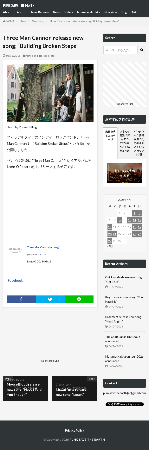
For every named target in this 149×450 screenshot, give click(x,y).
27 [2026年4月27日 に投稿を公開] (110, 241)
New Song (38, 21)
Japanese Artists (88, 12)
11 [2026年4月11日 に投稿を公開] (134, 220)
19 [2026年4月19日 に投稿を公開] (139, 227)
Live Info (21, 12)
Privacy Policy (74, 430)
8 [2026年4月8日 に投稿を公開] (119, 220)
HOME (10, 21)
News (57, 12)
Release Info (47, 55)
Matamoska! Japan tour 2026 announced (124, 359)
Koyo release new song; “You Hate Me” (124, 299)
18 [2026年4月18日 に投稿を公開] (134, 227)
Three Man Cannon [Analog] (43, 247)
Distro (135, 12)
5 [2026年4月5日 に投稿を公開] (139, 213)
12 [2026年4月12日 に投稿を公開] (139, 220)
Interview (110, 12)
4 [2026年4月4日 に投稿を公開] (134, 213)
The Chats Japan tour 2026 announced (122, 339)
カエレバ (41, 254)
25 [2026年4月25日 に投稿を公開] (134, 234)
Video (68, 12)
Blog (124, 12)
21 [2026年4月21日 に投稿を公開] (114, 234)
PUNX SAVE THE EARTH (18, 6)
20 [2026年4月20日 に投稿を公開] (110, 234)
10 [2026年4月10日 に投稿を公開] (129, 220)
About (7, 12)
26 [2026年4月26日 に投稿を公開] (139, 234)
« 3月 (110, 246)
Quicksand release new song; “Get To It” (124, 279)
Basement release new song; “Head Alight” (123, 319)
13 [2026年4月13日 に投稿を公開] (110, 227)
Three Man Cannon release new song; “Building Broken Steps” (84, 21)
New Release (40, 12)
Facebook (15, 280)
